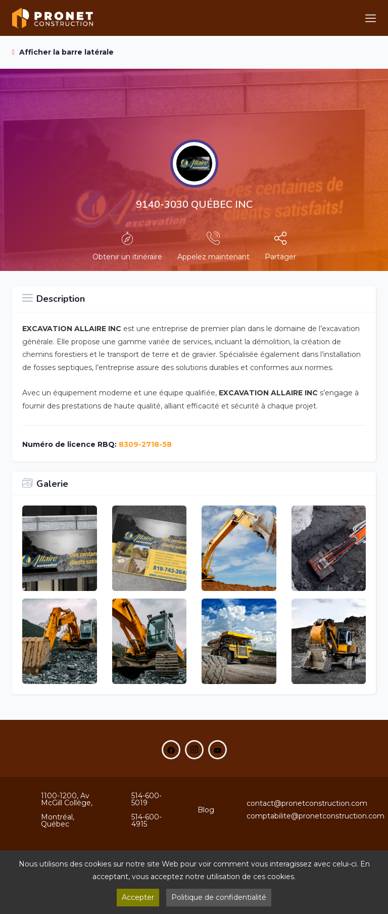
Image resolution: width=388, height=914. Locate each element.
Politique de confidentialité (218, 897)
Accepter (138, 897)
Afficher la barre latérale (63, 52)
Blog (206, 809)
